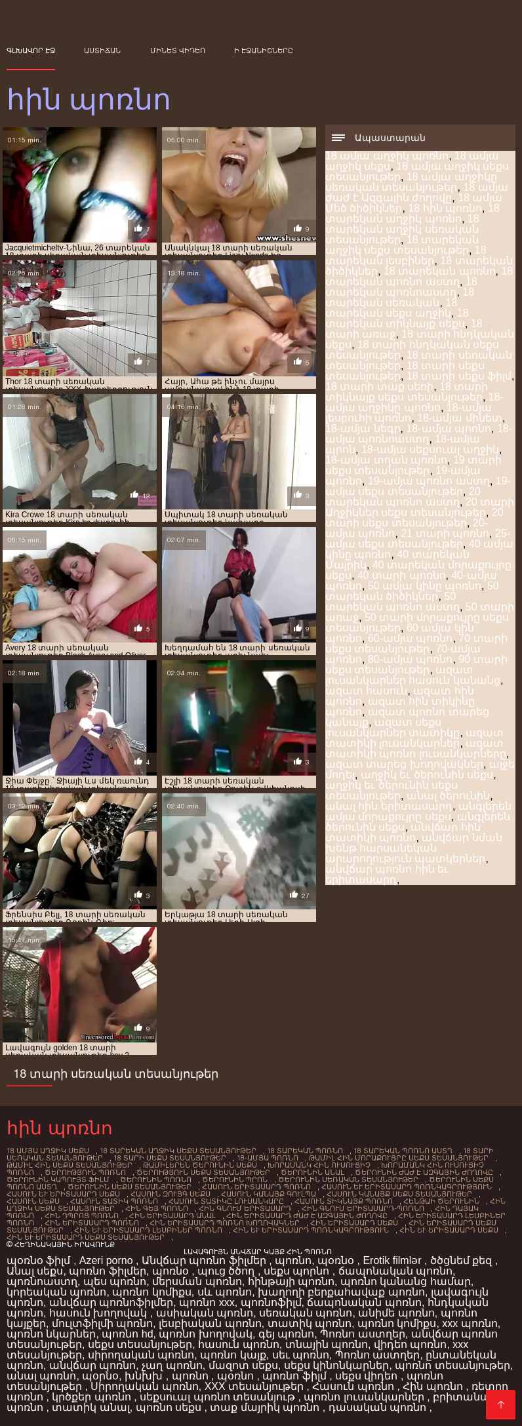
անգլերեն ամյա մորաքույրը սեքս (418, 811)
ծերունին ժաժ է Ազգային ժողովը (424, 1172)
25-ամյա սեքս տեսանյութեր (417, 538)
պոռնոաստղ (42, 1281)
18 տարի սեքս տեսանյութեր (169, 1158)
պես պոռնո (114, 1281)
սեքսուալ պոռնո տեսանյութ (219, 1396)
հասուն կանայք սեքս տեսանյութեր (399, 1194)
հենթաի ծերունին (441, 1201)
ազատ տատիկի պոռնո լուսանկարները (415, 748)
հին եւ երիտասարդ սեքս (448, 1230)
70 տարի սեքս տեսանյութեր (416, 643)
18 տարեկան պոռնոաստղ (401, 287)
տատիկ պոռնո (309, 1323)
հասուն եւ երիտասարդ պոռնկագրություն (406, 1187)
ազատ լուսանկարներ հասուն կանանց (412, 675)
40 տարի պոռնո (401, 575)
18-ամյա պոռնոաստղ (418, 434)
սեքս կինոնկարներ (336, 1365)
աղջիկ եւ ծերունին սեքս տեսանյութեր (391, 790)
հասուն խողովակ (99, 1312)
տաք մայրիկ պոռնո (266, 1407)
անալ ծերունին (448, 795)
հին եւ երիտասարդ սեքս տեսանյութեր (86, 1237)
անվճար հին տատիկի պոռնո (403, 832)
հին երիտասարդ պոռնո (92, 1223)
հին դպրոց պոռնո (82, 1215)
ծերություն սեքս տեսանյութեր (203, 1172)
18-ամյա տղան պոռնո (386, 459)
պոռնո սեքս (170, 1407)
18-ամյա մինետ (459, 418)
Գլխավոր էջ (31, 50)
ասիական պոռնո (204, 1312)
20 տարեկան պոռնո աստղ (403, 496)
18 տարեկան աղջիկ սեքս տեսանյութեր (402, 245)
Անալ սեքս (35, 1271)
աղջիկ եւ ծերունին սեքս (427, 774)
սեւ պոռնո (300, 1354)
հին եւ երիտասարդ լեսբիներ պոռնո (148, 1230)
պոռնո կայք (233, 1354)
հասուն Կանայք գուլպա (268, 1194)
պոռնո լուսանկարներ (365, 1396)
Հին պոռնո (434, 1386)
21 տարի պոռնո (445, 533)
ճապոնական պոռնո (395, 1271)
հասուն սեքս (33, 1201)
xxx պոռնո (469, 1323)
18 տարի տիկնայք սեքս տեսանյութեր (406, 392)
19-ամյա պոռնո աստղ (429, 480)
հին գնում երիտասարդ (245, 1208)
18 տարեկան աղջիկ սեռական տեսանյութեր (402, 229)
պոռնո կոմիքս (151, 1291)
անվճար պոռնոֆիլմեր (111, 1302)
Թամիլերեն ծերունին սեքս (200, 1165)
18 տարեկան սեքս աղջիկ (391, 308)
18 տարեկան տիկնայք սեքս (397, 318)
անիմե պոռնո (396, 1312)
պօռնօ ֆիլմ (40, 1260)
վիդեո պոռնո (410, 1344)
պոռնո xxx (206, 1302)
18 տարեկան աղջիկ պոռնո (412, 213)
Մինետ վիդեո (177, 50)
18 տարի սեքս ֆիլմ (459, 376)
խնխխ (145, 1375)
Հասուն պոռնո (354, 1386)
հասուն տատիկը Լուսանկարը (226, 1201)
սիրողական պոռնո (141, 1354)
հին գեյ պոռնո (156, 1208)
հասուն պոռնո (238, 1344)
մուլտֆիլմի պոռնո (102, 1323)
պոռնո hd (127, 1333)
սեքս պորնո (298, 1271)
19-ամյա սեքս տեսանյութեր (418, 486)
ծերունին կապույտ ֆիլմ (58, 1179)
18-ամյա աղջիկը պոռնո (414, 402)
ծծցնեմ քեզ (462, 1260)
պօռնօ (337, 1260)
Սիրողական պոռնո (144, 1386)
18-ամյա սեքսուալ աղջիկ (430, 449)
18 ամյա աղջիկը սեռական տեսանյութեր (411, 182)
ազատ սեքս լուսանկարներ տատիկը (392, 727)
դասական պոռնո (379, 1407)
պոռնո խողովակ (205, 1333)
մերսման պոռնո (196, 1281)
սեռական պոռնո (305, 1312)
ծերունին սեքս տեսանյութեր (129, 1187)
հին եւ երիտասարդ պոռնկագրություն (311, 1230)
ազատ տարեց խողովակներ (404, 764)
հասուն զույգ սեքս (170, 1194)
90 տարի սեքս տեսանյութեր (416, 664)
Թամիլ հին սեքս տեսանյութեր (69, 1165)
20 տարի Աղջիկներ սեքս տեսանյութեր (419, 507)
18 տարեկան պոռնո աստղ (419, 276)
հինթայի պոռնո (291, 1281)
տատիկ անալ (90, 1407)
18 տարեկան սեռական (399, 297)
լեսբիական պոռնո (210, 1323)
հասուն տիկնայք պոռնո (343, 1201)
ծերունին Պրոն (235, 1179)
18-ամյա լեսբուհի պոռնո (408, 413)
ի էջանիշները (263, 50)
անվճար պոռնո (92, 1365)
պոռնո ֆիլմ (295, 1375)
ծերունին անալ (312, 1172)
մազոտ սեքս (243, 1365)
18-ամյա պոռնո (448, 428)
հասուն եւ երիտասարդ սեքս (63, 1194)
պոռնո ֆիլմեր (107, 1271)
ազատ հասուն (366, 690)
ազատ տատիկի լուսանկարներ (414, 738)
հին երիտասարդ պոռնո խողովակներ (225, 1223)
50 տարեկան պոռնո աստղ (392, 601)
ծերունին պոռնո (155, 1179)
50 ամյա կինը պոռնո (424, 585)
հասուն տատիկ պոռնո (114, 1201)
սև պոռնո (224, 1291)
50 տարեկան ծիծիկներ (412, 591)
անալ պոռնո (41, 1375)
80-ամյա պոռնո (410, 659)
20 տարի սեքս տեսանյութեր (414, 517)
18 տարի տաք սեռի (379, 386)
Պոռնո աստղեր (362, 1333)
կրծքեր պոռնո (93, 1396)
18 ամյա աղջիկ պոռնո (387, 155)
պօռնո (236, 1375)
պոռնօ (171, 1271)
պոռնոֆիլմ (271, 1302)
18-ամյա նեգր (363, 428)
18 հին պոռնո (445, 208)
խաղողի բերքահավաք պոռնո (341, 1291)
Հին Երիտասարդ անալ (172, 1215)
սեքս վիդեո (368, 1375)
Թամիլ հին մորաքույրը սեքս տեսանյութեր (399, 1158)
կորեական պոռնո (56, 1291)
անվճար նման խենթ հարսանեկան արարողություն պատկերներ (413, 848)
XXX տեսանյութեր (256, 1386)
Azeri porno (107, 1260)
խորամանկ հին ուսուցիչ (319, 1165)
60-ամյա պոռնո (410, 638)
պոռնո (293, 1260)
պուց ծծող (227, 1271)
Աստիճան (102, 50)
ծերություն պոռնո (85, 1172)
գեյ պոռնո (286, 1333)
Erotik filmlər (393, 1260)
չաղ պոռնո (172, 1365)
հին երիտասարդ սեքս (354, 1223)
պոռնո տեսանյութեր (452, 1365)
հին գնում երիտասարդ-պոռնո (363, 1208)
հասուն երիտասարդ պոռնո (256, 1187)
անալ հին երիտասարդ (388, 806)
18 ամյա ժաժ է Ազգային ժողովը (416, 192)
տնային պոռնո (326, 1344)
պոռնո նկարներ (51, 1333)
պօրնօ (100, 1375)
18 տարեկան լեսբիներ (406, 255)
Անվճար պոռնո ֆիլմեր (205, 1260)
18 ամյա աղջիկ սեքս (48, 1151)
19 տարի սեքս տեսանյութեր (413, 465)
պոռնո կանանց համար (405, 1281)
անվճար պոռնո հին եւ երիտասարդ (387, 874)
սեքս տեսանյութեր (140, 1344)
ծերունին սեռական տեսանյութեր (348, 1179)
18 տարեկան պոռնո (440, 271)
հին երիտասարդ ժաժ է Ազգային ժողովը (307, 1215)
